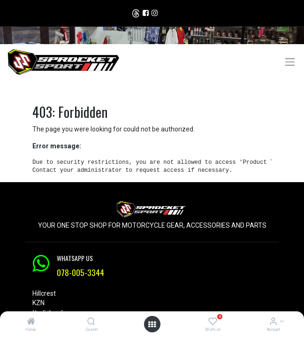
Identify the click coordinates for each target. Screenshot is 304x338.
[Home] (31, 322)
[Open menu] (152, 324)
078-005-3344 (80, 272)
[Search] (91, 322)
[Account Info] (273, 322)
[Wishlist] (212, 322)
